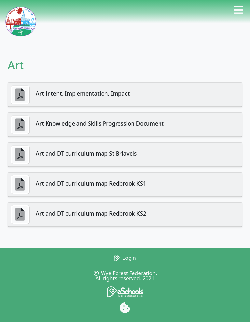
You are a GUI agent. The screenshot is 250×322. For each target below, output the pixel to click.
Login (125, 258)
